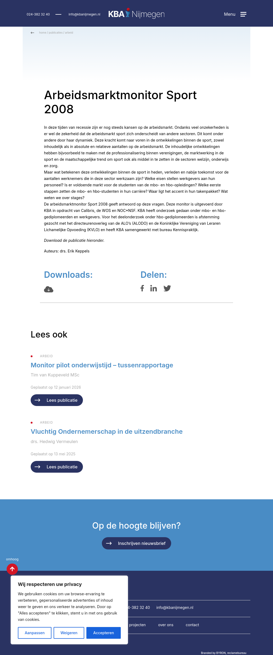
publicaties (56, 32)
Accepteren (103, 632)
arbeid (69, 32)
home (42, 32)
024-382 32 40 (38, 14)
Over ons (165, 624)
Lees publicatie (62, 400)
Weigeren (69, 632)
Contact (192, 624)
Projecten (137, 624)
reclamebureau (236, 652)
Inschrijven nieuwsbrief (142, 543)
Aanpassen (35, 632)
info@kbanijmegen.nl (84, 14)
